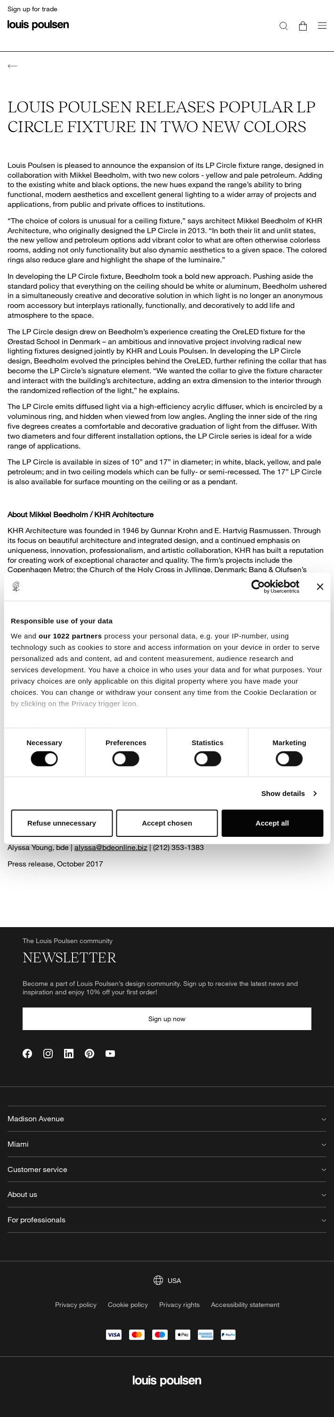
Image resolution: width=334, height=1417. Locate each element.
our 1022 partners (70, 635)
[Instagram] (48, 1053)
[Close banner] (320, 586)
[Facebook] (27, 1053)
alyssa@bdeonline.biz (110, 846)
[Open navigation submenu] (319, 30)
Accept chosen (167, 823)
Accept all (272, 823)
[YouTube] (110, 1053)
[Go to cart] (302, 25)
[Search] (283, 25)
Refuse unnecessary (61, 823)
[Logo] (38, 30)
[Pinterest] (89, 1053)
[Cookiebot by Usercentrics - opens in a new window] (258, 587)
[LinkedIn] (68, 1053)
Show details (283, 793)
